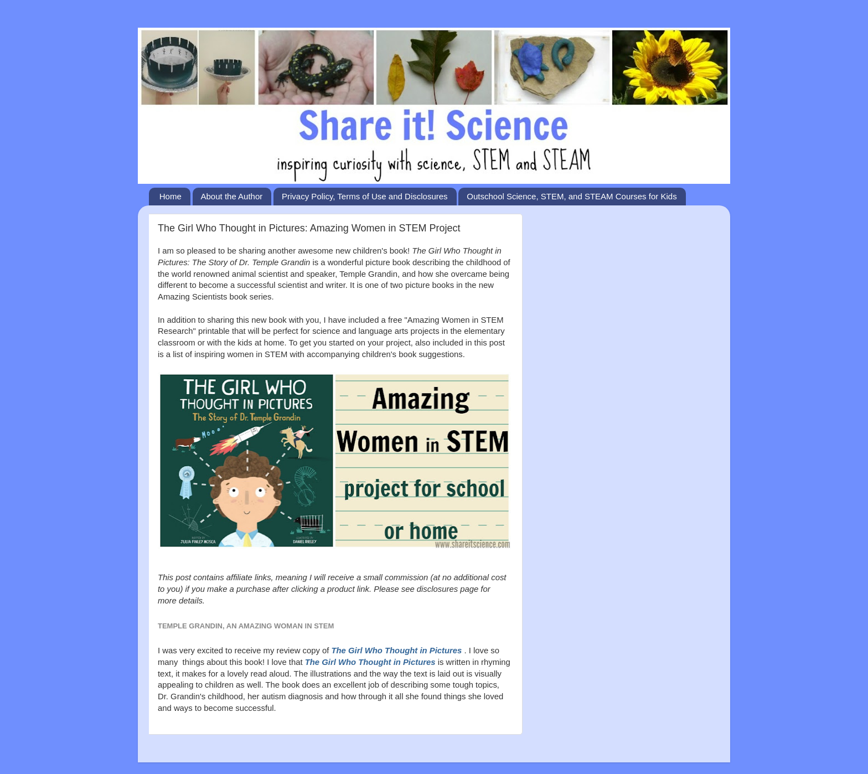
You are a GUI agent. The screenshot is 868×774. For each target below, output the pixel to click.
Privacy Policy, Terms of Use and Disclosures (365, 196)
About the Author (232, 196)
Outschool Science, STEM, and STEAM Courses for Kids (571, 196)
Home (170, 196)
